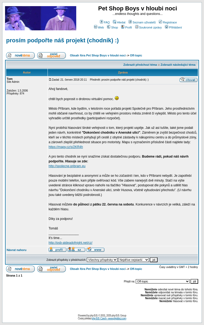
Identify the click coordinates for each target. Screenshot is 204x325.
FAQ (105, 22)
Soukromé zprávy (148, 27)
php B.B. (94, 315)
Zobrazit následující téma (177, 64)
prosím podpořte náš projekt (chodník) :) (62, 40)
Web (99, 27)
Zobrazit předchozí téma (140, 64)
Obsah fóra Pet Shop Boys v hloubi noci (98, 55)
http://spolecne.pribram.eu (67, 166)
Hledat (119, 22)
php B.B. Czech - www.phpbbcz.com (109, 318)
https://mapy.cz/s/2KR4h (66, 147)
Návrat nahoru (17, 250)
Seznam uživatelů (142, 22)
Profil (126, 27)
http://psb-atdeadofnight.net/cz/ (70, 243)
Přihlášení (173, 27)
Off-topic (136, 55)
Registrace (168, 22)
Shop (112, 27)
